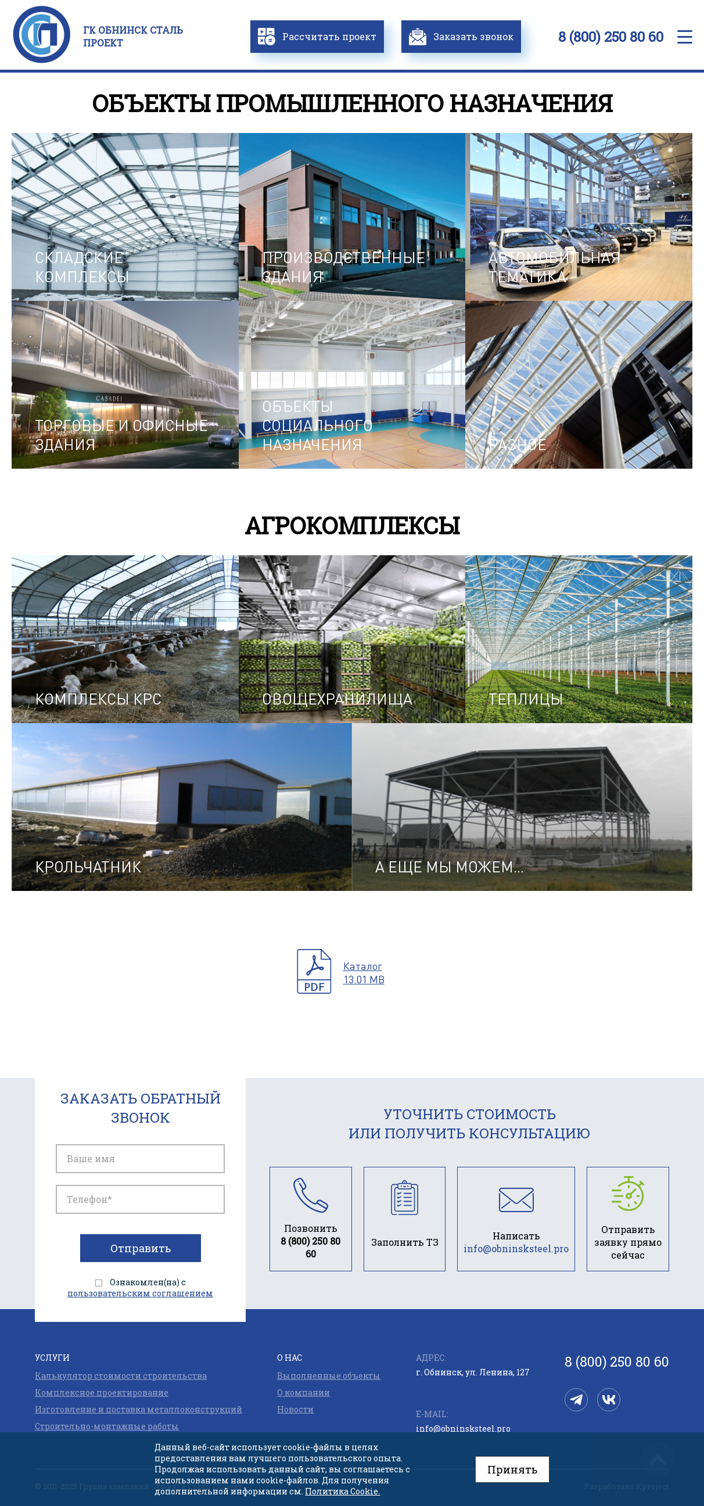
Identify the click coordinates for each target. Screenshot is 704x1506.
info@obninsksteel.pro (463, 1428)
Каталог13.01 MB (364, 972)
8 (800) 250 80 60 (610, 36)
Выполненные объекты (328, 1375)
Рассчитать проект (317, 36)
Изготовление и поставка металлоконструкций (138, 1409)
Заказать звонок (461, 36)
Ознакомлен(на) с (140, 1288)
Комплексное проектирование (101, 1392)
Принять (512, 1469)
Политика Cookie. (342, 1491)
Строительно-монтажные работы (107, 1426)
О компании (303, 1392)
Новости (295, 1409)
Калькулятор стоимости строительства (121, 1375)
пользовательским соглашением (140, 1293)
